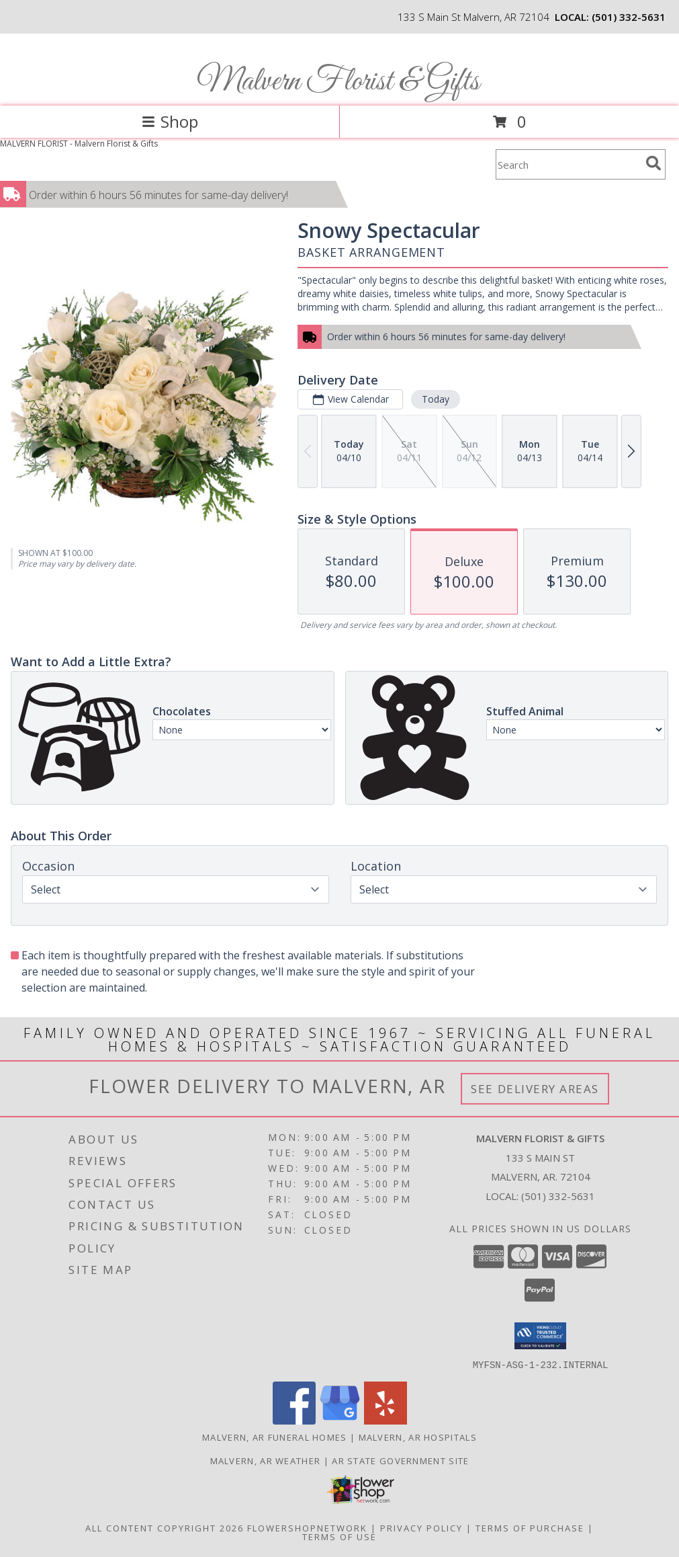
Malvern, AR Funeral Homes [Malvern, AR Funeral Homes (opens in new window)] (274, 1437)
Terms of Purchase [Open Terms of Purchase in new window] (530, 1527)
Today (435, 399)
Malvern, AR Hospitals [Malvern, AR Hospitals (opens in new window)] (418, 1437)
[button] (540, 1335)
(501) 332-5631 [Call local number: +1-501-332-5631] (629, 17)
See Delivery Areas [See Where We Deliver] (535, 1088)
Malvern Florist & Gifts (338, 82)
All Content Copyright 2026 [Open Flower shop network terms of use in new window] (164, 1527)
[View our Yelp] (385, 1420)
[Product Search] (568, 164)
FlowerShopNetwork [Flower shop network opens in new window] (307, 1527)
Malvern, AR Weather (265, 1460)
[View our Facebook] (294, 1420)
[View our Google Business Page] (339, 1420)
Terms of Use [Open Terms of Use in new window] (339, 1536)
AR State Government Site (400, 1460)
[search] (653, 163)
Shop (170, 121)
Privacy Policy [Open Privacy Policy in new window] (421, 1527)
